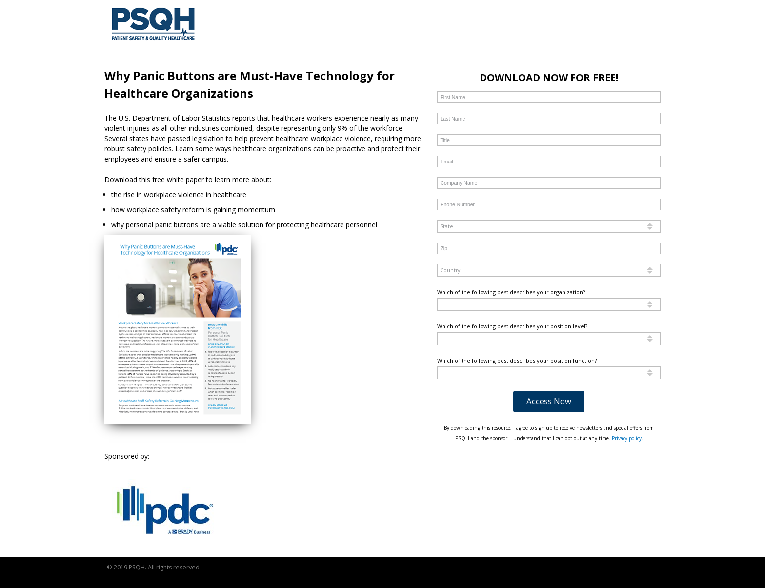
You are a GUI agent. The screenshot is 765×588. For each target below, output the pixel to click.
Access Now (548, 400)
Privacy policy (627, 438)
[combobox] (548, 226)
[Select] (548, 226)
